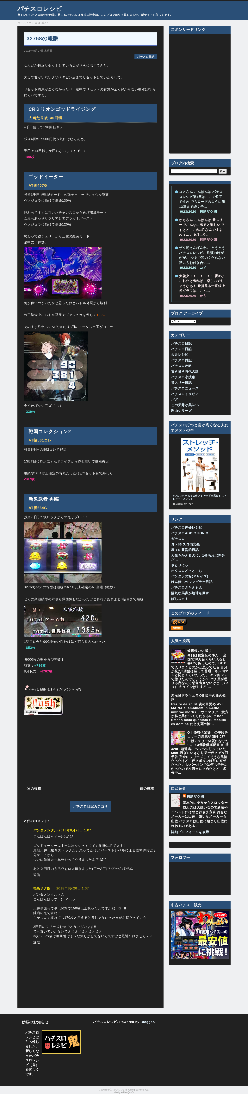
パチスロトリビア (185, 394)
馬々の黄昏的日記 (185, 550)
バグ (174, 399)
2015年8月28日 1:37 (72, 888)
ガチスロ (178, 539)
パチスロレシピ (39, 8)
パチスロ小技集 (183, 377)
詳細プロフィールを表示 (190, 832)
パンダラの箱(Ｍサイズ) (189, 576)
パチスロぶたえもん (186, 587)
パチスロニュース (185, 388)
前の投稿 (147, 788)
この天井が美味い (185, 405)
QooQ (130, 1092)
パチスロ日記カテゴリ (90, 806)
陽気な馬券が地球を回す (190, 593)
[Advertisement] (90, 750)
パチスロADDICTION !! (189, 533)
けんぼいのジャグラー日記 (192, 582)
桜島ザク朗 (42, 888)
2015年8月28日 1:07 (75, 830)
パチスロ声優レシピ (186, 527)
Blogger (147, 1022)
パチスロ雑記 (181, 360)
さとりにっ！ (181, 565)
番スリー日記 (181, 383)
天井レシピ (179, 355)
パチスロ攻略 (181, 366)
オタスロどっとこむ (186, 571)
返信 (36, 875)
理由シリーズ (181, 411)
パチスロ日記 (145, 56)
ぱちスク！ (179, 599)
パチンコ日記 (181, 349)
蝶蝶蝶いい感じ (199, 651)
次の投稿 (34, 788)
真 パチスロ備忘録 (185, 544)
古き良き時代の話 (185, 371)
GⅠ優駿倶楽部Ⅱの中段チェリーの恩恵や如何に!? (207, 734)
